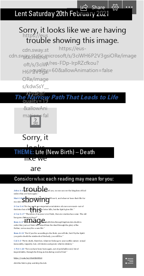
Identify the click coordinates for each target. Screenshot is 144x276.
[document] (72, 138)
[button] (92, 7)
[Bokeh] (72, 40)
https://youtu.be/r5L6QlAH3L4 (28, 258)
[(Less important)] (35, 120)
